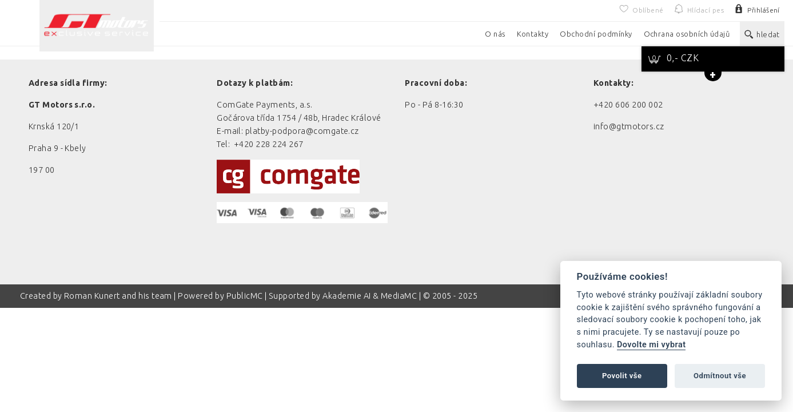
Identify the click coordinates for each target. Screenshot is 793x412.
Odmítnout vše (720, 375)
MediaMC (399, 295)
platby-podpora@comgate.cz (302, 131)
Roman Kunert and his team (119, 295)
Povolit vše (622, 375)
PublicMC (244, 295)
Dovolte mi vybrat (651, 345)
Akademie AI (346, 295)
